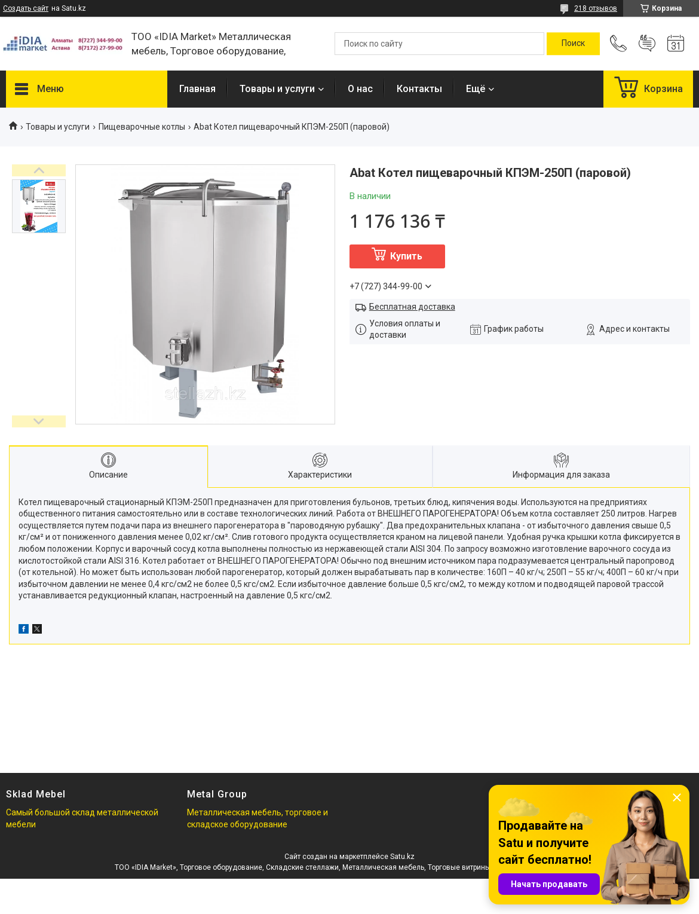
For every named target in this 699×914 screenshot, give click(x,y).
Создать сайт (25, 8)
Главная (197, 88)
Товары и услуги (277, 88)
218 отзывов (595, 8)
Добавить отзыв (647, 44)
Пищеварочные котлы (142, 127)
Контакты (419, 88)
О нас (360, 88)
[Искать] (573, 43)
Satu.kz (402, 856)
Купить (406, 256)
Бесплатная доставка (412, 306)
